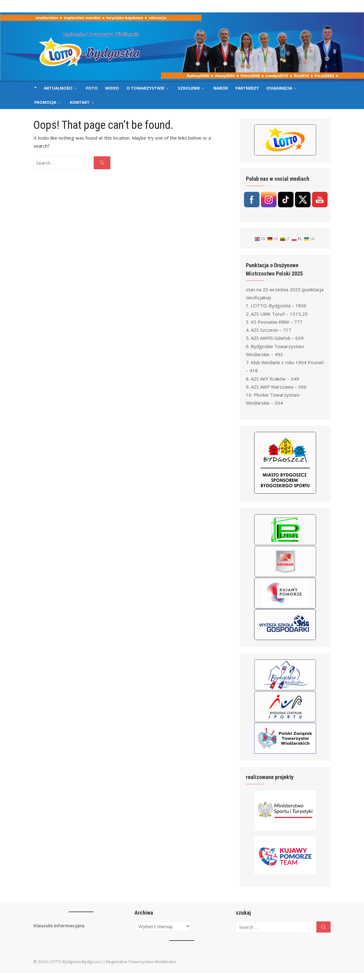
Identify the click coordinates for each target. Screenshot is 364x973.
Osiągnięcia (279, 88)
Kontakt (80, 102)
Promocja (45, 102)
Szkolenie (189, 88)
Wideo (112, 88)
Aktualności (58, 88)
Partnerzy (247, 88)
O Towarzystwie (145, 88)
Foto (92, 88)
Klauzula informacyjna (56, 925)
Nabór (220, 88)
